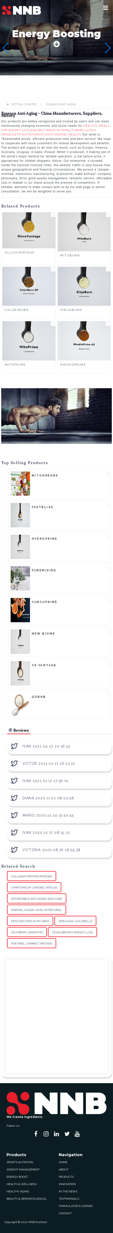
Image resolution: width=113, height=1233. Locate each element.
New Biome (43, 633)
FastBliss (42, 507)
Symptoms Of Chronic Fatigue (34, 887)
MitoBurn (70, 255)
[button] (105, 8)
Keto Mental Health (63, 134)
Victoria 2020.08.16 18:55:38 (52, 850)
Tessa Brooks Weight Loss (72, 932)
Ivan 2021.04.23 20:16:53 (47, 746)
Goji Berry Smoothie (27, 932)
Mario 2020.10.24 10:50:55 (48, 815)
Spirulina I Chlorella (75, 921)
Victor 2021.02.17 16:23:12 (49, 763)
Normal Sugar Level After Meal (36, 910)
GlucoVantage (20, 252)
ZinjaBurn (71, 310)
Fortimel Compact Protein (31, 943)
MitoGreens (45, 475)
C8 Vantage (44, 665)
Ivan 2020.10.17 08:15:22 (46, 833)
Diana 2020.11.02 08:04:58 (48, 798)
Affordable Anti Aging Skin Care (36, 898)
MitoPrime (15, 364)
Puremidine (44, 570)
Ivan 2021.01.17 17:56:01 (46, 781)
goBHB (39, 697)
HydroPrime (45, 538)
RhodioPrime (73, 364)
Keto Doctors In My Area (30, 921)
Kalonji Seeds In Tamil (50, 130)
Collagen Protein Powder (31, 876)
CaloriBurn (17, 310)
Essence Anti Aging (61, 104)
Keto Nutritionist (28, 134)
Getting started (24, 104)
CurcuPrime (45, 602)
